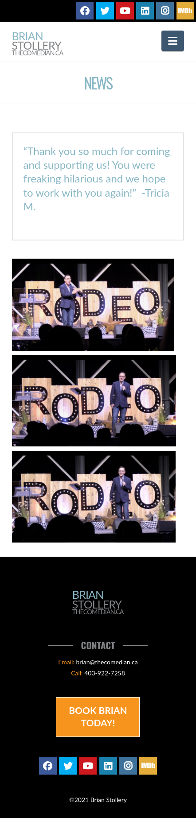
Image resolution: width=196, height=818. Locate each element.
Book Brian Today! (98, 716)
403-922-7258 (104, 673)
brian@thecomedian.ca (106, 662)
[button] (172, 41)
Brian (37, 44)
